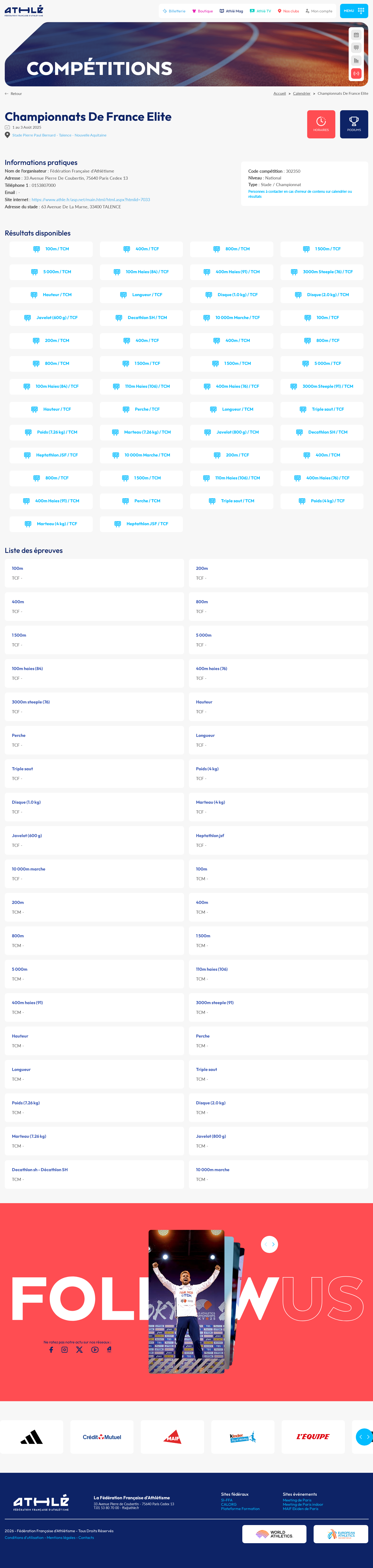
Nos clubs (288, 11)
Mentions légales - (62, 1537)
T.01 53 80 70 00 (106, 1508)
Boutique (202, 11)
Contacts (86, 1537)
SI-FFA (227, 1500)
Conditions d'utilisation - (26, 1537)
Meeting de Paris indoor (303, 1504)
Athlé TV (260, 11)
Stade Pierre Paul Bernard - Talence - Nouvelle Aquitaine (59, 135)
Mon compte (319, 11)
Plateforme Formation (240, 1508)
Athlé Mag (231, 11)
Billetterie (174, 11)
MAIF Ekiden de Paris (300, 1508)
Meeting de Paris (297, 1500)
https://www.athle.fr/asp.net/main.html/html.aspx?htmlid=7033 (91, 199)
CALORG (229, 1504)
